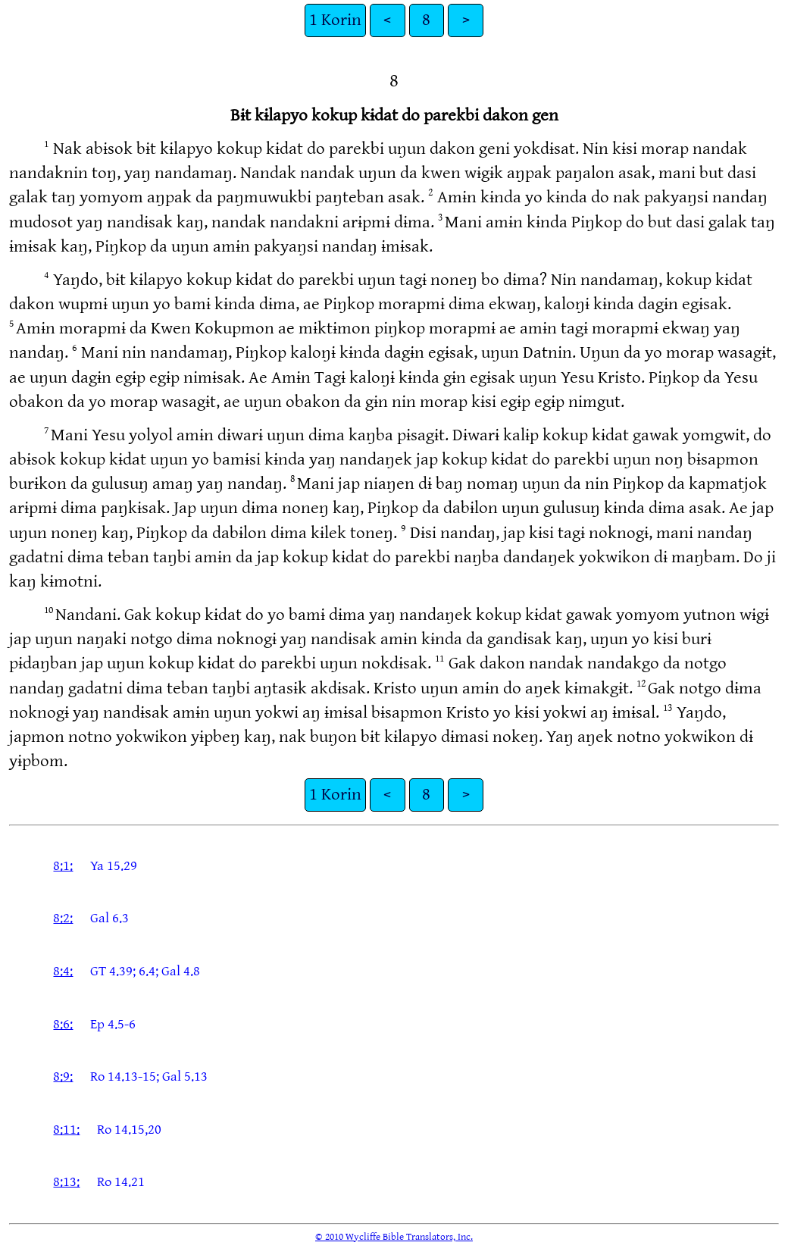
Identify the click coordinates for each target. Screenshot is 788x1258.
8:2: (63, 918)
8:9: (63, 1076)
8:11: (66, 1129)
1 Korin (335, 20)
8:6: (63, 1024)
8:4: (63, 971)
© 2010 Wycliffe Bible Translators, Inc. (394, 1237)
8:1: (63, 866)
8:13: (66, 1182)
